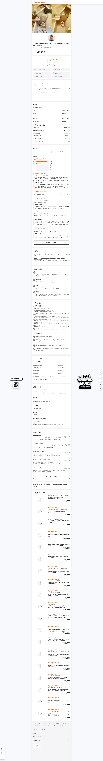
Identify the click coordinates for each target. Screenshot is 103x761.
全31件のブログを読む (51, 476)
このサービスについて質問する (46, 95)
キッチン (62, 258)
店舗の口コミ (42, 151)
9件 (50, 165)
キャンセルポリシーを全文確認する (42, 379)
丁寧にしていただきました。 (39, 202)
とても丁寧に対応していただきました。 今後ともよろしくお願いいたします (50, 194)
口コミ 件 (48, 60)
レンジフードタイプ (45, 258)
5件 (50, 167)
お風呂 (35, 258)
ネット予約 (39, 272)
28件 (51, 163)
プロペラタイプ (52, 258)
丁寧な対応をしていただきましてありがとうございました (46, 231)
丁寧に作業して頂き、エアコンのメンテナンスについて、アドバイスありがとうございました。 (51, 216)
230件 (51, 161)
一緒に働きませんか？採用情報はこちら (2, 752)
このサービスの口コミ (60, 151)
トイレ (58, 258)
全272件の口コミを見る (51, 242)
